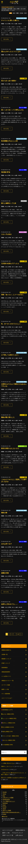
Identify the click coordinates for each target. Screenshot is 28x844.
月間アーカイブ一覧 (7, 835)
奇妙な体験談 (7, 731)
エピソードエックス (19, 839)
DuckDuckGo (6, 799)
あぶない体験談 (8, 714)
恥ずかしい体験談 (8, 722)
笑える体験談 (8, 727)
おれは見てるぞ (6, 544)
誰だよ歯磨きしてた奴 (8, 203)
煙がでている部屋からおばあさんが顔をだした (13, 777)
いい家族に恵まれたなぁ (7, 763)
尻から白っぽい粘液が (8, 81)
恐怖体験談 (7, 709)
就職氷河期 (5, 573)
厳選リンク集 (5, 689)
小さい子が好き (6, 234)
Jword (4, 808)
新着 (10, 13)
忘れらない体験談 (8, 740)
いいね (21, 13)
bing (4, 795)
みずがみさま (4, 769)
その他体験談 (7, 744)
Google (5, 792)
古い (14, 13)
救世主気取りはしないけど (10, 448)
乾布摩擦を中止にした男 (9, 141)
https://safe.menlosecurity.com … (12, 812)
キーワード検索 (6, 685)
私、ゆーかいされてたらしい (11, 324)
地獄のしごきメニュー (7, 766)
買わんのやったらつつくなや (11, 51)
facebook (5, 803)
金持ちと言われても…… (9, 604)
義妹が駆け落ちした (8, 417)
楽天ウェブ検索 (7, 810)
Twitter (4, 814)
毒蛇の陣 (4, 513)
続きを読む (6, 39)
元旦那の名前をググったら (10, 263)
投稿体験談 (5, 667)
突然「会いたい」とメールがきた (12, 294)
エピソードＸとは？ (7, 698)
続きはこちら (4, 816)
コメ (25, 13)
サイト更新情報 (6, 693)
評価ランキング (6, 663)
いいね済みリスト (6, 676)
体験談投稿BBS (6, 672)
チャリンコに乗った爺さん (10, 20)
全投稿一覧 (5, 654)
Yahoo (4, 794)
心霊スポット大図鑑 (8, 797)
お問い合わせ (19, 835)
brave (4, 805)
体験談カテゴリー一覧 (8, 680)
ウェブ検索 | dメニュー (9, 801)
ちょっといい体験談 (9, 718)
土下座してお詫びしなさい (10, 355)
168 (18, 634)
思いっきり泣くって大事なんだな (12, 110)
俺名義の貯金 (5, 172)
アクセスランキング (17, 832)
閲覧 (17, 13)
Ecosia (4, 806)
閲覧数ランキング (6, 658)
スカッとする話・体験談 (10, 736)
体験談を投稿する (6, 650)
